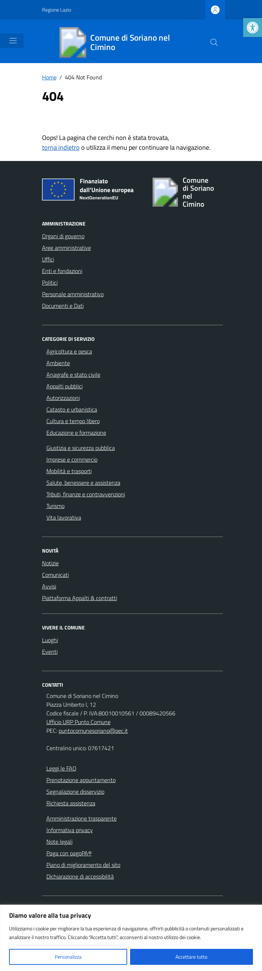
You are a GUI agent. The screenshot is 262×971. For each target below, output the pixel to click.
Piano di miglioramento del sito (83, 864)
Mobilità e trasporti (69, 471)
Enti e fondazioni (62, 270)
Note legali (59, 841)
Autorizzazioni (63, 397)
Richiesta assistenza (70, 803)
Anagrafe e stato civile (73, 374)
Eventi (50, 651)
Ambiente (58, 363)
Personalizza (68, 956)
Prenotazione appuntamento (81, 780)
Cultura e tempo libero (73, 421)
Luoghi (50, 640)
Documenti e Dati (63, 305)
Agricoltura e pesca (69, 351)
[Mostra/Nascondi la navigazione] (13, 40)
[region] (131, 938)
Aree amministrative (66, 247)
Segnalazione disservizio (75, 791)
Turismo (55, 505)
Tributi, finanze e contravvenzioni (85, 494)
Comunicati (55, 574)
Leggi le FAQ (61, 768)
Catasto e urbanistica (71, 409)
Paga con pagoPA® (69, 853)
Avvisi (49, 586)
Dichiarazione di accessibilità (80, 876)
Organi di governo (63, 236)
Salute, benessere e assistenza (83, 482)
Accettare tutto (191, 956)
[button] (252, 27)
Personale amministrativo (73, 294)
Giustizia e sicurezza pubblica (80, 447)
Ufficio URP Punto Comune (78, 722)
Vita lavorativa (63, 517)
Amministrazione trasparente (81, 818)
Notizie (50, 563)
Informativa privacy (69, 830)
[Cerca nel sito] (214, 42)
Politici (50, 282)
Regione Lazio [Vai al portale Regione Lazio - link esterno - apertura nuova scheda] (56, 9)
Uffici (48, 259)
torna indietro (61, 147)
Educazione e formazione (76, 432)
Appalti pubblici (64, 386)
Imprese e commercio (71, 459)
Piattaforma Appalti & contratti (79, 598)
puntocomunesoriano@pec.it (93, 730)
